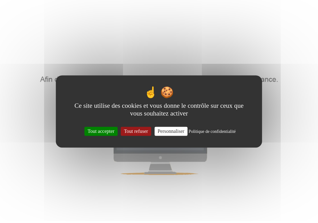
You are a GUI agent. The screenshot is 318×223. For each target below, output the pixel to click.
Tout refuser (136, 131)
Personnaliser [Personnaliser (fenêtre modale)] (170, 131)
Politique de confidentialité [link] (212, 131)
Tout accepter (101, 131)
